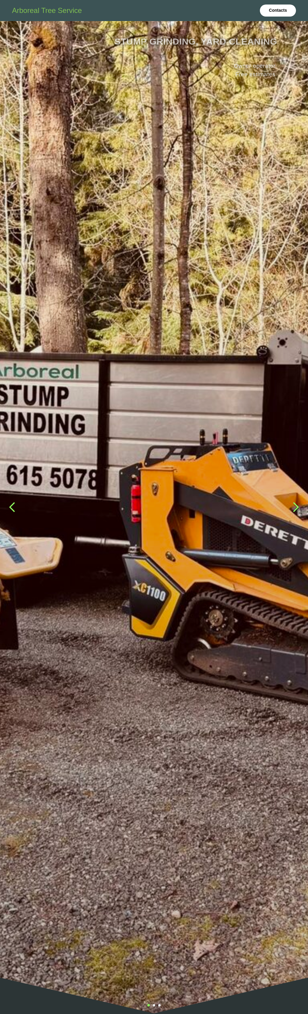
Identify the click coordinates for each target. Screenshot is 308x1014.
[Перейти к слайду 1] (148, 1005)
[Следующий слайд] (296, 507)
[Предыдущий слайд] (12, 507)
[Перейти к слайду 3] (159, 1005)
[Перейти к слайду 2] (154, 1005)
